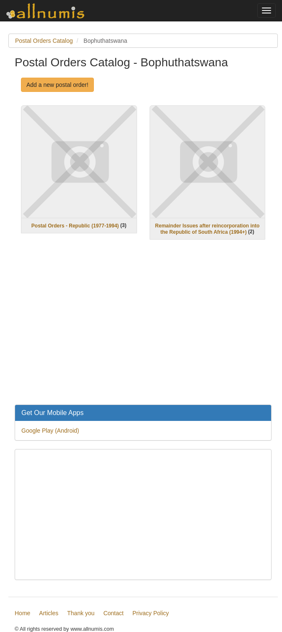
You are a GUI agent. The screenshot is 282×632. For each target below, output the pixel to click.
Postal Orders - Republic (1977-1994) (75, 226)
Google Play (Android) (50, 430)
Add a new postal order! (57, 84)
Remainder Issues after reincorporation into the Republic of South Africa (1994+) (207, 229)
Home (22, 613)
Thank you (80, 613)
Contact (113, 613)
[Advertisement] (143, 328)
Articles (48, 613)
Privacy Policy (150, 613)
